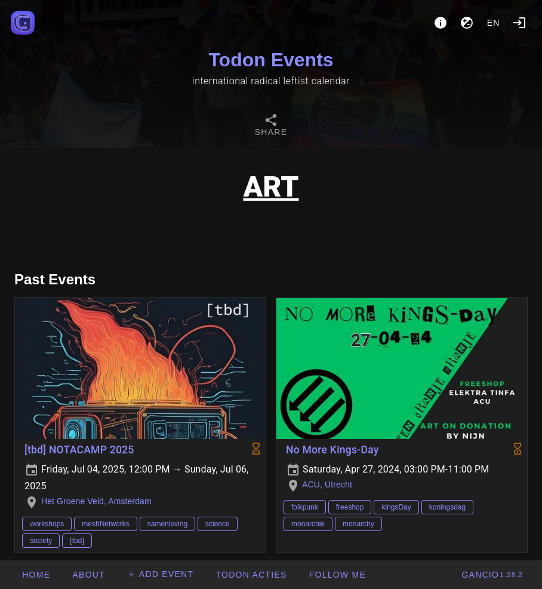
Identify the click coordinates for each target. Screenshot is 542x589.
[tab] (271, 126)
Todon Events (270, 59)
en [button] (493, 22)
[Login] (519, 23)
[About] (440, 23)
